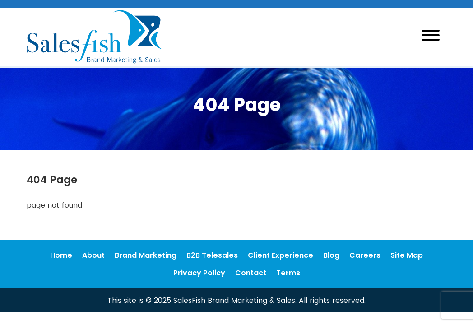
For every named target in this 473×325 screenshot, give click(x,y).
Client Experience (280, 255)
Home (61, 255)
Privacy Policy (199, 273)
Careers (364, 255)
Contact (250, 273)
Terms (288, 273)
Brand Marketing (145, 255)
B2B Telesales (212, 255)
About (93, 255)
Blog (331, 255)
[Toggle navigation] (430, 37)
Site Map (406, 255)
